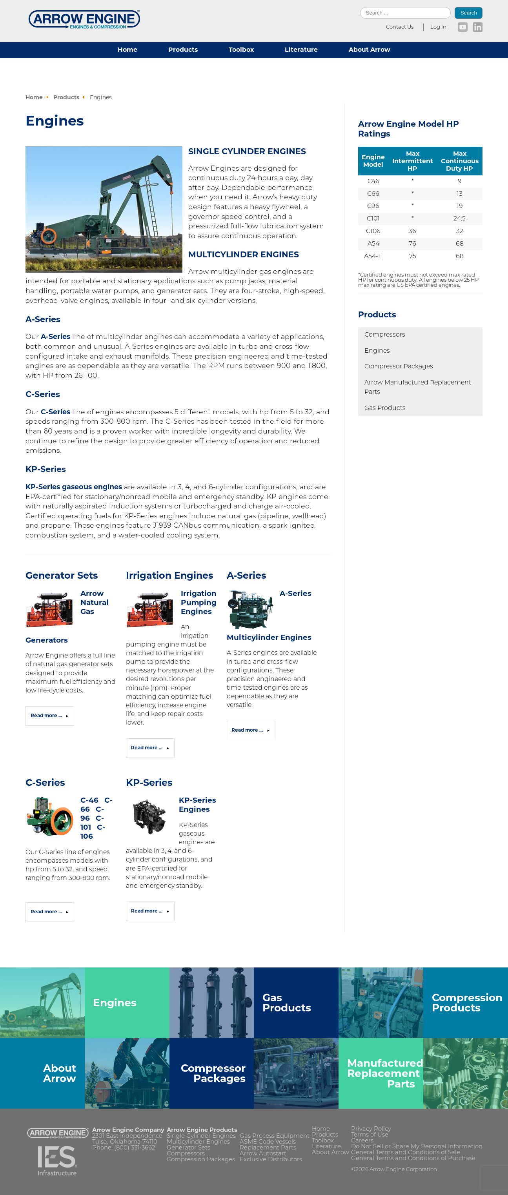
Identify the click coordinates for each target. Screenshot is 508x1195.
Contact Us (399, 27)
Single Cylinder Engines (201, 1136)
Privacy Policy (371, 1129)
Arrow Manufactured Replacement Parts (417, 388)
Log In (438, 27)
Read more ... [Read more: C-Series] (47, 911)
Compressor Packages (398, 367)
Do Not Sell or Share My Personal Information (417, 1147)
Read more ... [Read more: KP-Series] (147, 911)
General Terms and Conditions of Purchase (413, 1159)
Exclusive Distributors (271, 1160)
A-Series (55, 336)
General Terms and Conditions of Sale (405, 1153)
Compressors (384, 335)
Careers (362, 1141)
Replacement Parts (268, 1148)
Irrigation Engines (169, 575)
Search (469, 13)
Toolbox (241, 49)
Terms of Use (369, 1135)
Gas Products (385, 408)
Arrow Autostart (263, 1154)
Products (183, 49)
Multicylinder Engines (198, 1142)
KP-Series (149, 782)
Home (127, 49)
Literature (301, 49)
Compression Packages (201, 1160)
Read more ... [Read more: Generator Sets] (47, 715)
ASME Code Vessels (268, 1142)
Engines (377, 351)
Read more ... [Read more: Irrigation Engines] (147, 748)
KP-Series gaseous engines (73, 487)
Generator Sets (61, 575)
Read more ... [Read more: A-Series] (247, 730)
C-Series (55, 412)
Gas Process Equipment (275, 1136)
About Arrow (369, 49)
